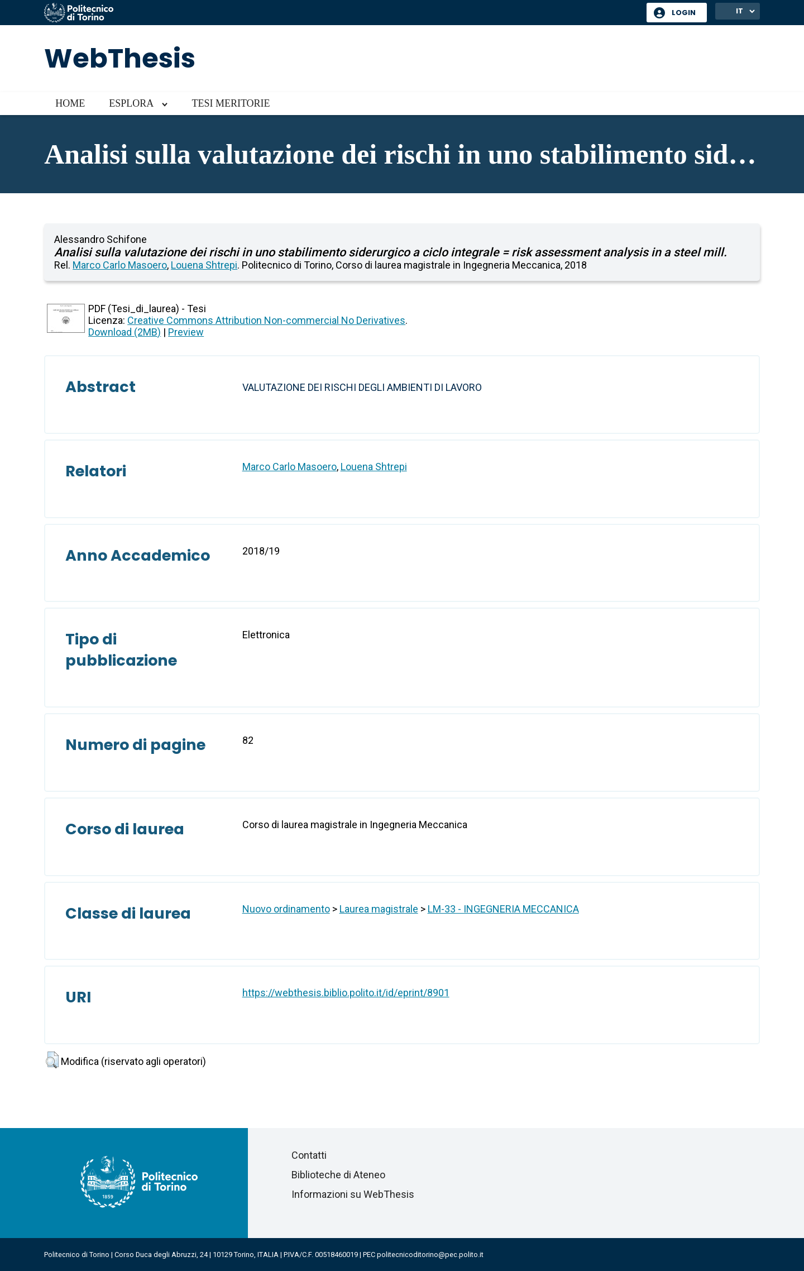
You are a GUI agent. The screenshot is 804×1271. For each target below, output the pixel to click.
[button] (52, 1060)
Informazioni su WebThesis (352, 1194)
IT (739, 11)
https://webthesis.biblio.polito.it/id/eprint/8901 (345, 992)
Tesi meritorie (231, 103)
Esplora (131, 103)
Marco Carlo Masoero (120, 265)
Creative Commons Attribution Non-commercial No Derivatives (266, 320)
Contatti (309, 1155)
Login (684, 12)
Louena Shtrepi (204, 265)
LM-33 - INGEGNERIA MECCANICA (503, 909)
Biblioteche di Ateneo (338, 1175)
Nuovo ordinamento (286, 909)
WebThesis (119, 58)
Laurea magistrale (378, 909)
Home (70, 103)
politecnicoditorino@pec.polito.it (430, 1254)
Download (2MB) (124, 332)
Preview (186, 332)
